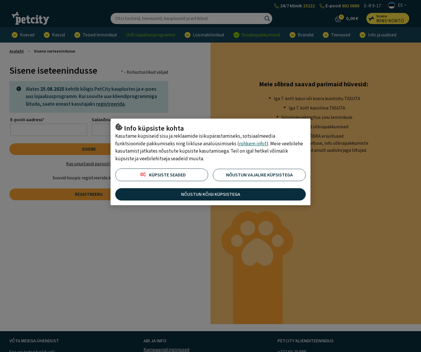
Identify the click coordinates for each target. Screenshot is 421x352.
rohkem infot (253, 143)
